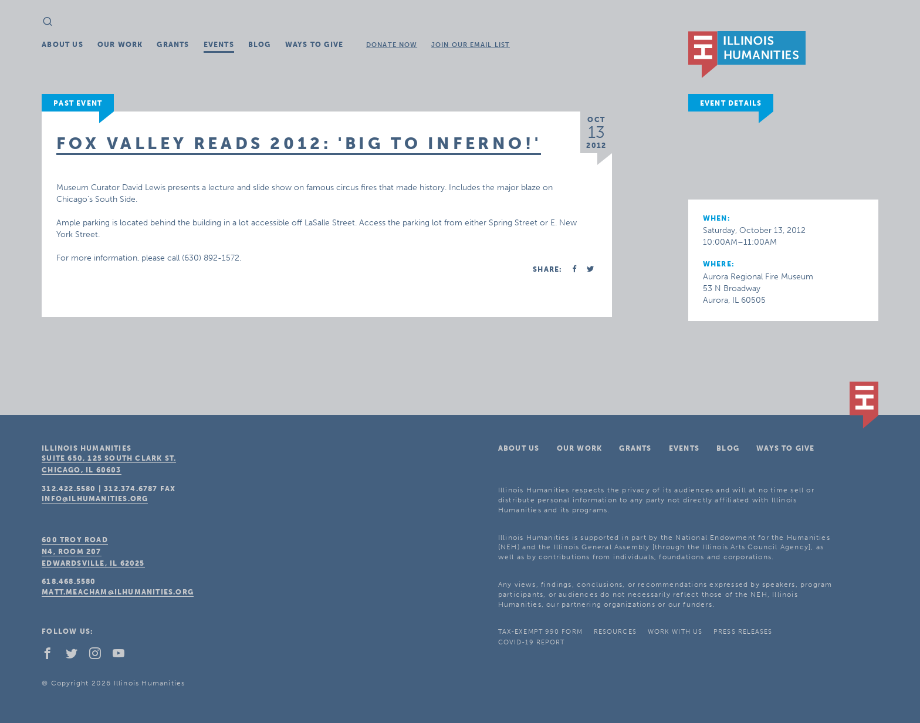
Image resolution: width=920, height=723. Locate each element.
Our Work (120, 44)
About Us (62, 44)
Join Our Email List (470, 45)
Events (219, 44)
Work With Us (675, 632)
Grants (173, 44)
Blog (259, 44)
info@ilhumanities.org (95, 499)
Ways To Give (314, 44)
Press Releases (742, 632)
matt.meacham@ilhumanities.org (118, 592)
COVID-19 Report (531, 642)
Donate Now (391, 45)
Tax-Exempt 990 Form (540, 632)
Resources (615, 632)
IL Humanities (747, 54)
